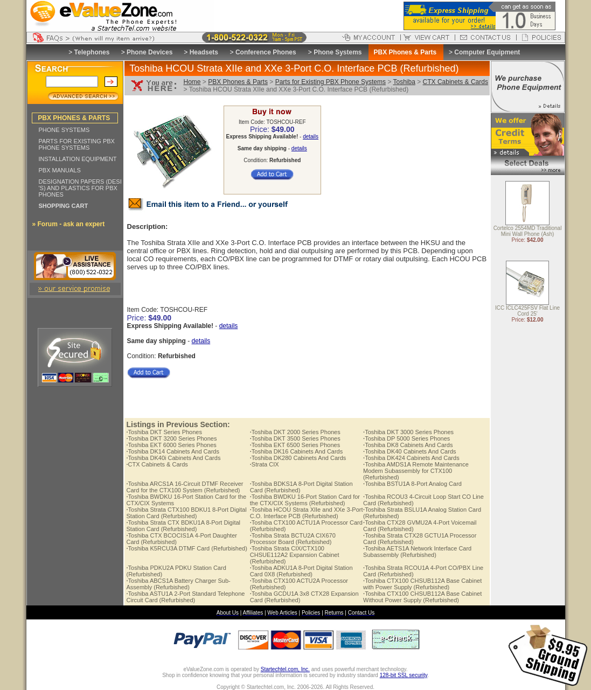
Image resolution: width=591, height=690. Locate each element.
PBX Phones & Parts (238, 82)
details (310, 137)
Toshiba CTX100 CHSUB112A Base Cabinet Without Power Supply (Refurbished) (422, 596)
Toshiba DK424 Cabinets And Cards (411, 458)
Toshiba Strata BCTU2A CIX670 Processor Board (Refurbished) (293, 538)
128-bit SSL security (403, 675)
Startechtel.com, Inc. (285, 669)
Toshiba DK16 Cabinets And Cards (296, 451)
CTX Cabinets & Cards (455, 82)
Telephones (92, 52)
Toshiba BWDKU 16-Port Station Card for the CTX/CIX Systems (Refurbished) (305, 499)
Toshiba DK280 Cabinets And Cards (298, 458)
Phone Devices (149, 52)
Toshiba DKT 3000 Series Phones (408, 432)
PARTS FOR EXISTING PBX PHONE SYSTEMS (77, 144)
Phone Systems (337, 52)
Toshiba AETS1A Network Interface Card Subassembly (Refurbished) (417, 551)
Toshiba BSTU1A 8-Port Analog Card (412, 483)
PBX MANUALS (60, 170)
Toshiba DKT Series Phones (164, 432)
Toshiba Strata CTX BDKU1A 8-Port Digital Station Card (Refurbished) (184, 525)
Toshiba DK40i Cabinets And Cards (174, 458)
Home (192, 82)
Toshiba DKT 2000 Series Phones (295, 432)
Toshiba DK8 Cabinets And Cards (408, 445)
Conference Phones (265, 52)
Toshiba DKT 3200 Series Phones (172, 438)
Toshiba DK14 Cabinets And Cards (173, 451)
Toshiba (404, 82)
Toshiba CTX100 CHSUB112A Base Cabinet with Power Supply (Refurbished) (422, 583)
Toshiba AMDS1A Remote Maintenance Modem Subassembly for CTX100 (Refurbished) (416, 470)
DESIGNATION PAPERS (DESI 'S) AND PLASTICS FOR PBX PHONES (80, 188)
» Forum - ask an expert (68, 224)
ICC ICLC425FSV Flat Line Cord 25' (527, 311)
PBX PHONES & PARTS (74, 118)
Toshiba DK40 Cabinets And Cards (409, 451)
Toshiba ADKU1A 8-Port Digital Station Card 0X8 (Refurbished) (301, 570)
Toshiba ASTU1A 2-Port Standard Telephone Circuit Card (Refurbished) (186, 596)
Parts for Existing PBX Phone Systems (330, 82)
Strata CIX (264, 464)
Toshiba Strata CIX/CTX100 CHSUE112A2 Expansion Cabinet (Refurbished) (294, 554)
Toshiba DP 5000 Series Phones (406, 438)
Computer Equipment (487, 52)
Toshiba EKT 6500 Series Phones (295, 445)
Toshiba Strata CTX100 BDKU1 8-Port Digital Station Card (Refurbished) (187, 512)
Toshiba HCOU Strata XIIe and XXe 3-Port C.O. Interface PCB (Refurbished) (306, 512)
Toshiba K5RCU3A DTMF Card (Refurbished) (187, 548)
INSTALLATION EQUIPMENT (78, 159)
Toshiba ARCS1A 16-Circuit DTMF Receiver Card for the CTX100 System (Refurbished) (185, 486)
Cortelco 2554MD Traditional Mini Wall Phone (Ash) (527, 231)
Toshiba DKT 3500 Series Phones (295, 438)
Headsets (204, 52)
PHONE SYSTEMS (64, 130)
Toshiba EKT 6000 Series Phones (172, 445)
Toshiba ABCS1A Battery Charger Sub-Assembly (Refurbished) (179, 583)
